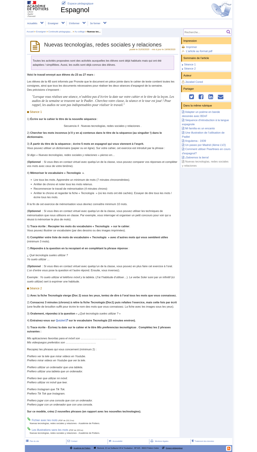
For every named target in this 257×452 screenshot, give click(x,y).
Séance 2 (190, 68)
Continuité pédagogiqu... (60, 31)
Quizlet (60, 320)
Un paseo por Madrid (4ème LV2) (205, 145)
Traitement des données (202, 441)
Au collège (79, 31)
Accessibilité (115, 441)
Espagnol (75, 10)
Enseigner (53, 23)
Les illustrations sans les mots (50, 429)
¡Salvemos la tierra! (197, 157)
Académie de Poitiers (81, 448)
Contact (72, 441)
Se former (95, 23)
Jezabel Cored (194, 81)
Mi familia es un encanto (200, 128)
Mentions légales (159, 441)
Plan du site (32, 441)
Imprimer (191, 47)
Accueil (30, 31)
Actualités (32, 23)
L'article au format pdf (199, 51)
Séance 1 (190, 64)
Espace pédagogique (77, 3)
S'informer (74, 23)
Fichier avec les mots (45, 420)
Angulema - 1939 (195, 140)
